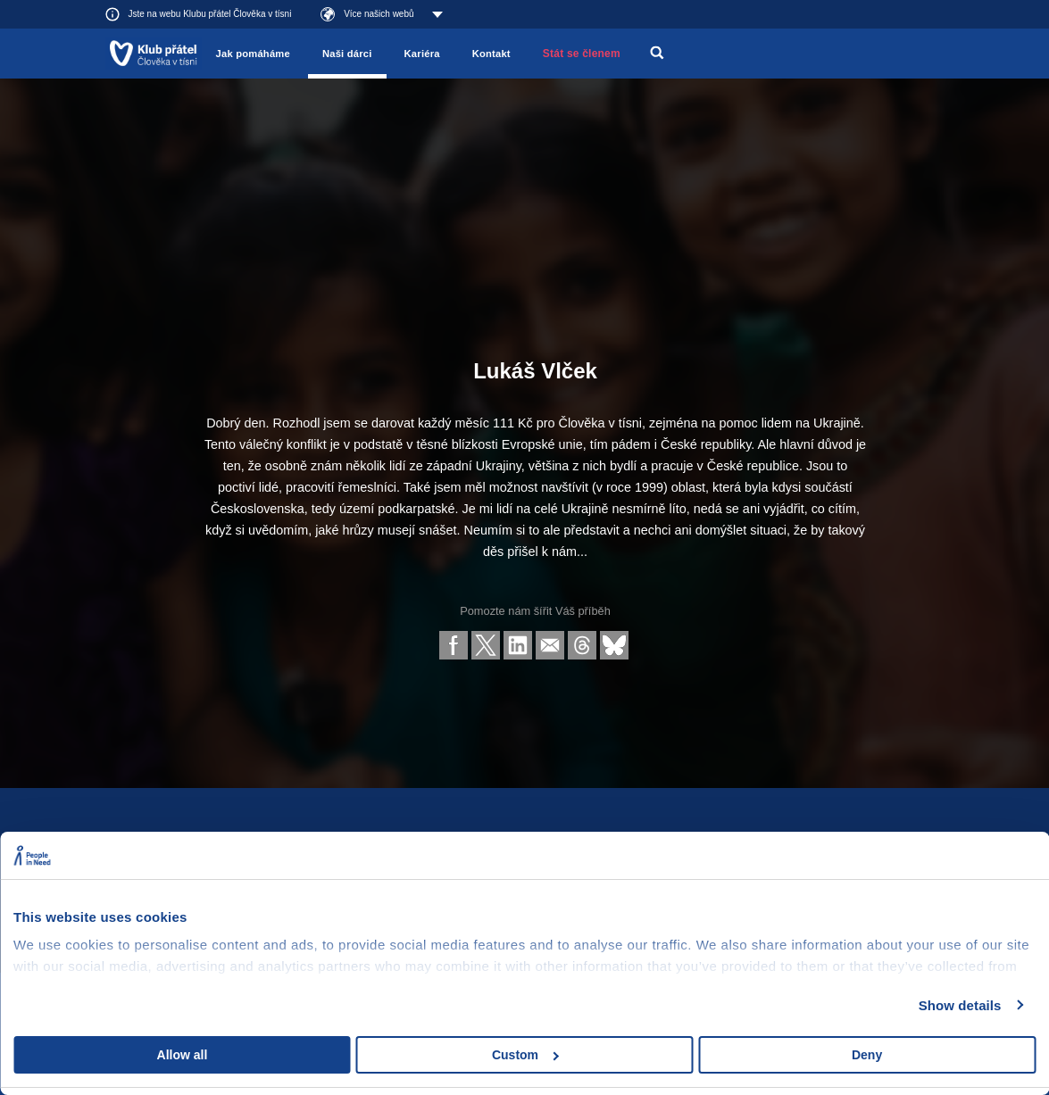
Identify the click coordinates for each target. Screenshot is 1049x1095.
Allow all (182, 1055)
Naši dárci (347, 53)
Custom (525, 1055)
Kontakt (491, 53)
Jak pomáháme (253, 53)
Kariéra (422, 53)
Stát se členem (581, 53)
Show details (960, 1005)
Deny (867, 1055)
